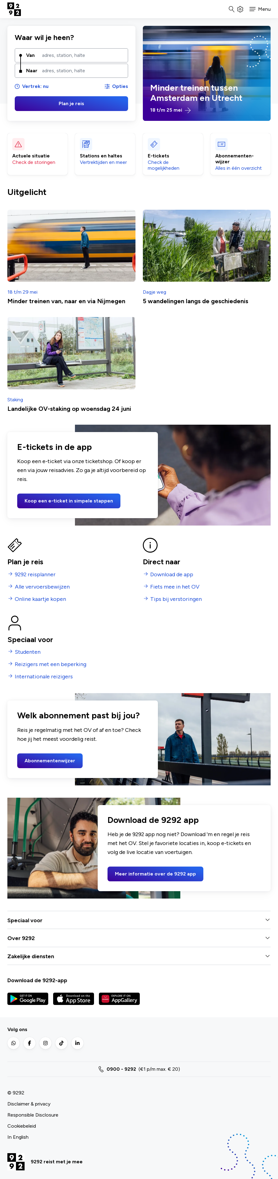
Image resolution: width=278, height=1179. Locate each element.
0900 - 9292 (121, 1069)
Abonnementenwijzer (50, 761)
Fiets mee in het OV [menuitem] (174, 587)
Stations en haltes (101, 156)
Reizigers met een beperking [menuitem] (50, 664)
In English (18, 1137)
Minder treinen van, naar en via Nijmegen (66, 301)
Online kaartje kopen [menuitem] (40, 599)
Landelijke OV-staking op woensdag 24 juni (69, 408)
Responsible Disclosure (32, 1115)
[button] (260, 9)
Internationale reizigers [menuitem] (44, 676)
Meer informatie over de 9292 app (155, 874)
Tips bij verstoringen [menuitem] (176, 599)
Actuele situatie (31, 156)
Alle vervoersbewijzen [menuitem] (42, 587)
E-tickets (158, 156)
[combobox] (82, 55)
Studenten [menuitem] (28, 652)
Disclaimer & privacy (28, 1104)
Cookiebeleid (21, 1126)
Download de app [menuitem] (171, 574)
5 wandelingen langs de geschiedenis (195, 301)
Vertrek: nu (32, 86)
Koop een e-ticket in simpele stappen (69, 501)
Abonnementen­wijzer (234, 159)
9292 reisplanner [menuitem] (35, 574)
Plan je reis (71, 103)
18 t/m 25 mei (170, 110)
